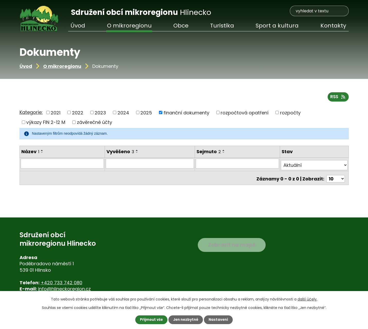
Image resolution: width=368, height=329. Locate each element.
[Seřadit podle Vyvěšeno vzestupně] (137, 152)
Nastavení (220, 319)
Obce (181, 26)
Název (30, 153)
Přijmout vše (150, 319)
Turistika (222, 26)
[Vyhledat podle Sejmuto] (238, 165)
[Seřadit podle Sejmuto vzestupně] (224, 152)
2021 (55, 114)
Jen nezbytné (186, 319)
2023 (100, 114)
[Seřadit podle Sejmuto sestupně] (224, 154)
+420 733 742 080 (61, 282)
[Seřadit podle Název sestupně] (42, 154)
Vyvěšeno (120, 153)
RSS (337, 98)
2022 (77, 114)
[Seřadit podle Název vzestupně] (42, 152)
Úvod (26, 66)
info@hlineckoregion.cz (64, 289)
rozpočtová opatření (244, 114)
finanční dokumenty (186, 114)
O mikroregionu (62, 66)
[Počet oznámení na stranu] (335, 177)
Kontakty (333, 26)
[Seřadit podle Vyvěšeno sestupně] (137, 154)
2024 (123, 114)
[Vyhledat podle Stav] (314, 165)
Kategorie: (31, 114)
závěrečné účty (94, 124)
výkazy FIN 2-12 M (45, 124)
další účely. (307, 298)
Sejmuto (209, 153)
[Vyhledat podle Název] (62, 165)
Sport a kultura (277, 26)
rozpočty (290, 114)
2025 (146, 114)
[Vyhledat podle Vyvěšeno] (149, 165)
